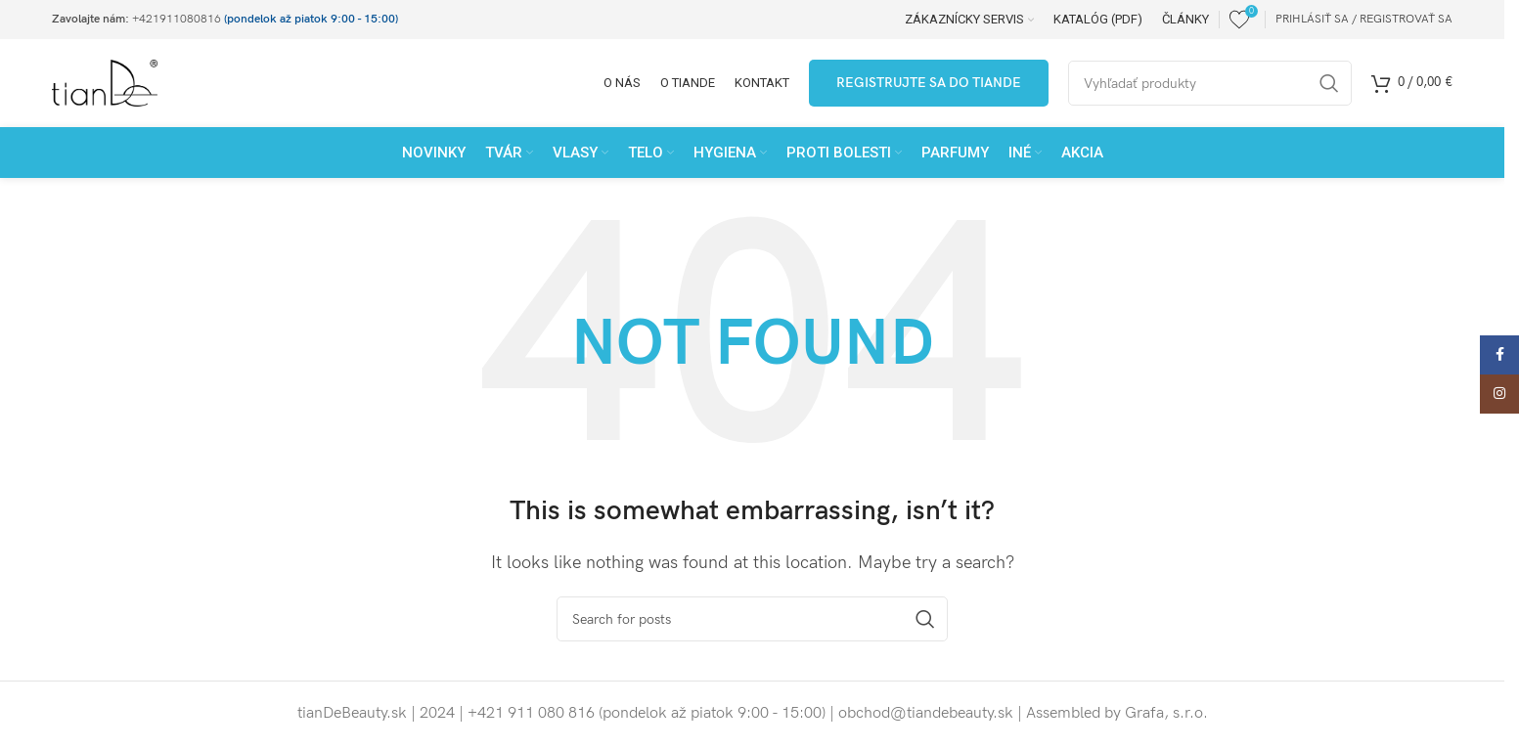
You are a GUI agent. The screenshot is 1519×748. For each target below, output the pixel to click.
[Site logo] (104, 82)
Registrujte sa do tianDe (928, 82)
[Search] (752, 618)
